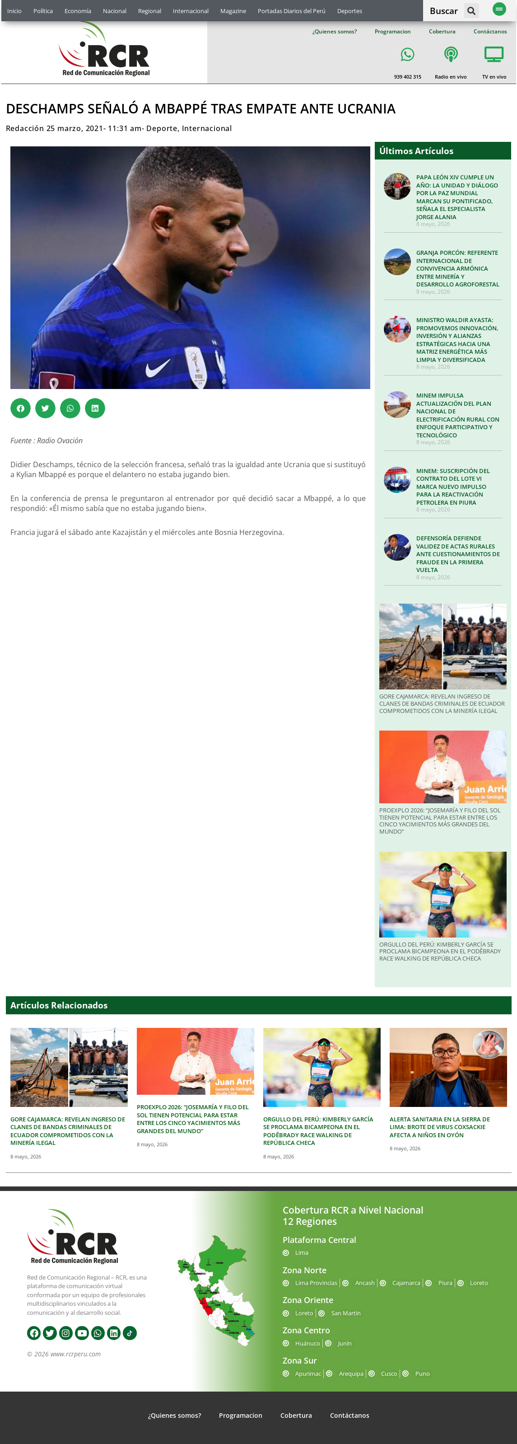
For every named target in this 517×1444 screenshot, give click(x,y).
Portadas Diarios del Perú (292, 11)
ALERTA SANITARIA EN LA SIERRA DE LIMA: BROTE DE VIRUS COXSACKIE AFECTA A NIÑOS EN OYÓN (440, 1127)
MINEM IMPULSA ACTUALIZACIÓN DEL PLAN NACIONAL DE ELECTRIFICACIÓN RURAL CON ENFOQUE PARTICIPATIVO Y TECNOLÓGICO (457, 415)
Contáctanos (490, 31)
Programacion (393, 31)
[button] (471, 10)
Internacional (191, 11)
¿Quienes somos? (334, 31)
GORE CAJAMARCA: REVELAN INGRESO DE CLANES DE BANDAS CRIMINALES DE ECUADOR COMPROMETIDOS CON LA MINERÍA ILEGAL (442, 703)
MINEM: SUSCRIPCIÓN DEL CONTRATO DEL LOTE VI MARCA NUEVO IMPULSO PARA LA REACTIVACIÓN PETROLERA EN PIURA (453, 486)
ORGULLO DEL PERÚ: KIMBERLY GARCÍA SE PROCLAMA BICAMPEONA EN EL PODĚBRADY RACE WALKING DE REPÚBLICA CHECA (440, 951)
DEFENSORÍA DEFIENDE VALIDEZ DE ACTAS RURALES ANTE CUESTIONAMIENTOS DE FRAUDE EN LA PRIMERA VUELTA (458, 554)
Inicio (14, 11)
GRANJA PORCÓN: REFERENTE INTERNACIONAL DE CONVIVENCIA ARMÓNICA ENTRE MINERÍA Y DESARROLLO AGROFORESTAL (457, 268)
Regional (149, 11)
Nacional (114, 11)
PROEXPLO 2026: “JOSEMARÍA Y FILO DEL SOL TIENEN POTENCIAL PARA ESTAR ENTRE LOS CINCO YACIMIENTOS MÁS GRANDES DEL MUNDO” (440, 820)
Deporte (161, 128)
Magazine (233, 11)
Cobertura (442, 31)
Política (43, 11)
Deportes (349, 11)
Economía (78, 11)
